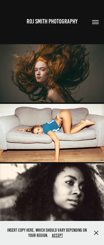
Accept (57, 235)
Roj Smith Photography (52, 21)
